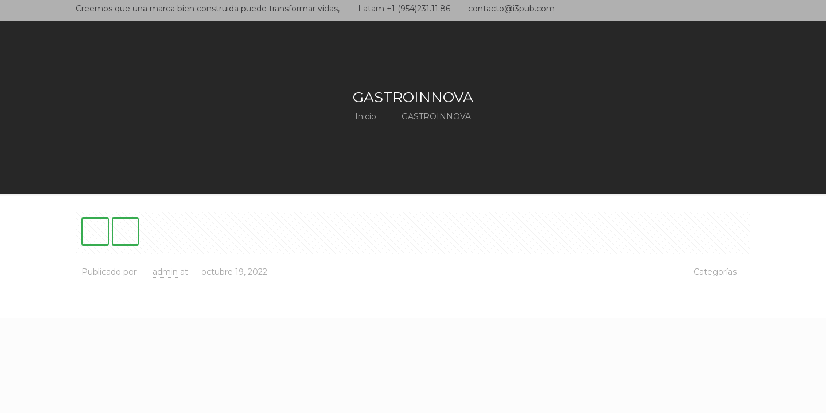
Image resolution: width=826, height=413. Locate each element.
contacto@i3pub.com (511, 8)
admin (165, 272)
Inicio (365, 116)
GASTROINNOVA (436, 116)
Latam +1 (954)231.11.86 (404, 8)
